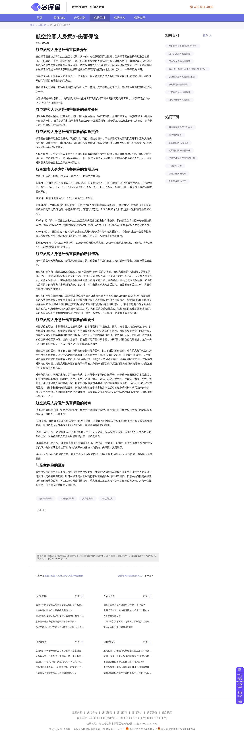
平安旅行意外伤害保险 (179, 92)
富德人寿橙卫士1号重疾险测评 (118, 627)
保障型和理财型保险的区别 (182, 158)
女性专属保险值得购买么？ (131, 575)
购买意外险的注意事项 (179, 150)
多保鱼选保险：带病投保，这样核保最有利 (124, 661)
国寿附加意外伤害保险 (179, 61)
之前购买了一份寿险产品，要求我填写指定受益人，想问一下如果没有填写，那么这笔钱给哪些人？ (60, 650)
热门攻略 (92, 712)
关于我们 (152, 712)
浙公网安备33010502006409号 (178, 729)
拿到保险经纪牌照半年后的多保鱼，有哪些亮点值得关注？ (128, 673)
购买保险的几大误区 (178, 142)
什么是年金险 (175, 166)
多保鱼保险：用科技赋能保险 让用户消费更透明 (126, 667)
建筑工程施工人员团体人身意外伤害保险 (64, 575)
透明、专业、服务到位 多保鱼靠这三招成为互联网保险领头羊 (128, 656)
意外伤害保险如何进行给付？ (183, 46)
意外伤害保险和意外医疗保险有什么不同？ (56, 621)
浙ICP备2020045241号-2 (143, 729)
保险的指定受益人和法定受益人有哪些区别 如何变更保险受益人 (60, 616)
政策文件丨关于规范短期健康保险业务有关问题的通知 (128, 650)
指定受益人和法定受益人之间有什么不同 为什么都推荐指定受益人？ (60, 627)
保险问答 (119, 17)
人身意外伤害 (67, 498)
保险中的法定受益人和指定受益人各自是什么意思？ (60, 605)
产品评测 (79, 17)
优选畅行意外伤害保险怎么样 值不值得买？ (124, 605)
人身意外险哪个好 (112, 616)
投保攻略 (59, 17)
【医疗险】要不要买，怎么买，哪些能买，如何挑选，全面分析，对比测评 (128, 621)
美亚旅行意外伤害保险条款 (182, 77)
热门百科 (122, 712)
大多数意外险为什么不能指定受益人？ (54, 610)
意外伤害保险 (45, 498)
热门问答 (137, 712)
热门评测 (107, 712)
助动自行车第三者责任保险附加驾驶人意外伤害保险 (187, 69)
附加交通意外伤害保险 (179, 100)
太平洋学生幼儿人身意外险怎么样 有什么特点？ (126, 610)
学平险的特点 (175, 135)
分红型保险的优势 (177, 181)
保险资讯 (139, 17)
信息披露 (167, 712)
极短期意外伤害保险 (178, 84)
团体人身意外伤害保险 (179, 53)
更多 (77, 596)
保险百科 (99, 17)
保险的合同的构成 (177, 173)
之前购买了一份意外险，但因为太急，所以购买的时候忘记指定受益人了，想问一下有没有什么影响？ (60, 656)
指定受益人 (107, 498)
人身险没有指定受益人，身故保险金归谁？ (56, 673)
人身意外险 (87, 498)
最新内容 (77, 712)
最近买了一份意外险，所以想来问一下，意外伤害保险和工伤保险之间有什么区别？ (60, 661)
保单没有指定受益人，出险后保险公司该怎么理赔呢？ (60, 667)
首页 (39, 17)
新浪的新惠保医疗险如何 (180, 127)
